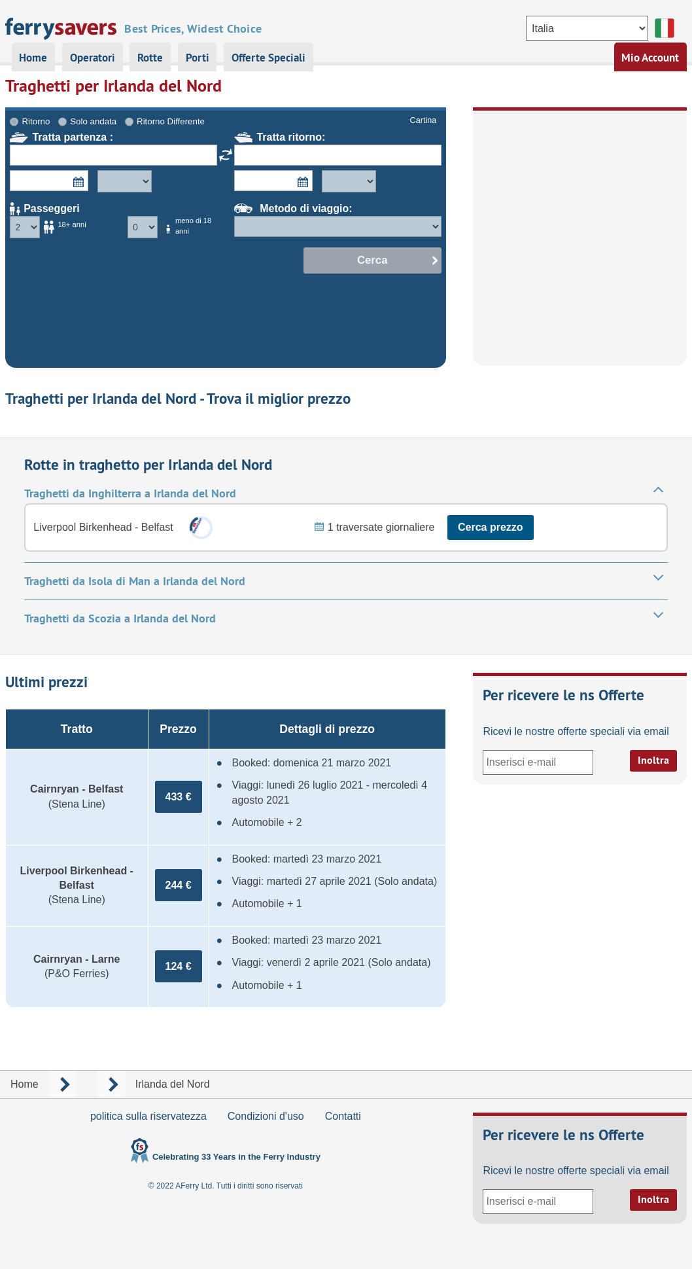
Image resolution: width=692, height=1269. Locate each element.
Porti (197, 57)
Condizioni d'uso (266, 1116)
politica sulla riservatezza (148, 1116)
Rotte (150, 57)
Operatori (92, 57)
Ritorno (36, 121)
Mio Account (650, 57)
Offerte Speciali (268, 57)
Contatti (343, 1116)
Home (33, 57)
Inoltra (653, 760)
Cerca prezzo (490, 527)
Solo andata (93, 121)
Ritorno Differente (171, 121)
